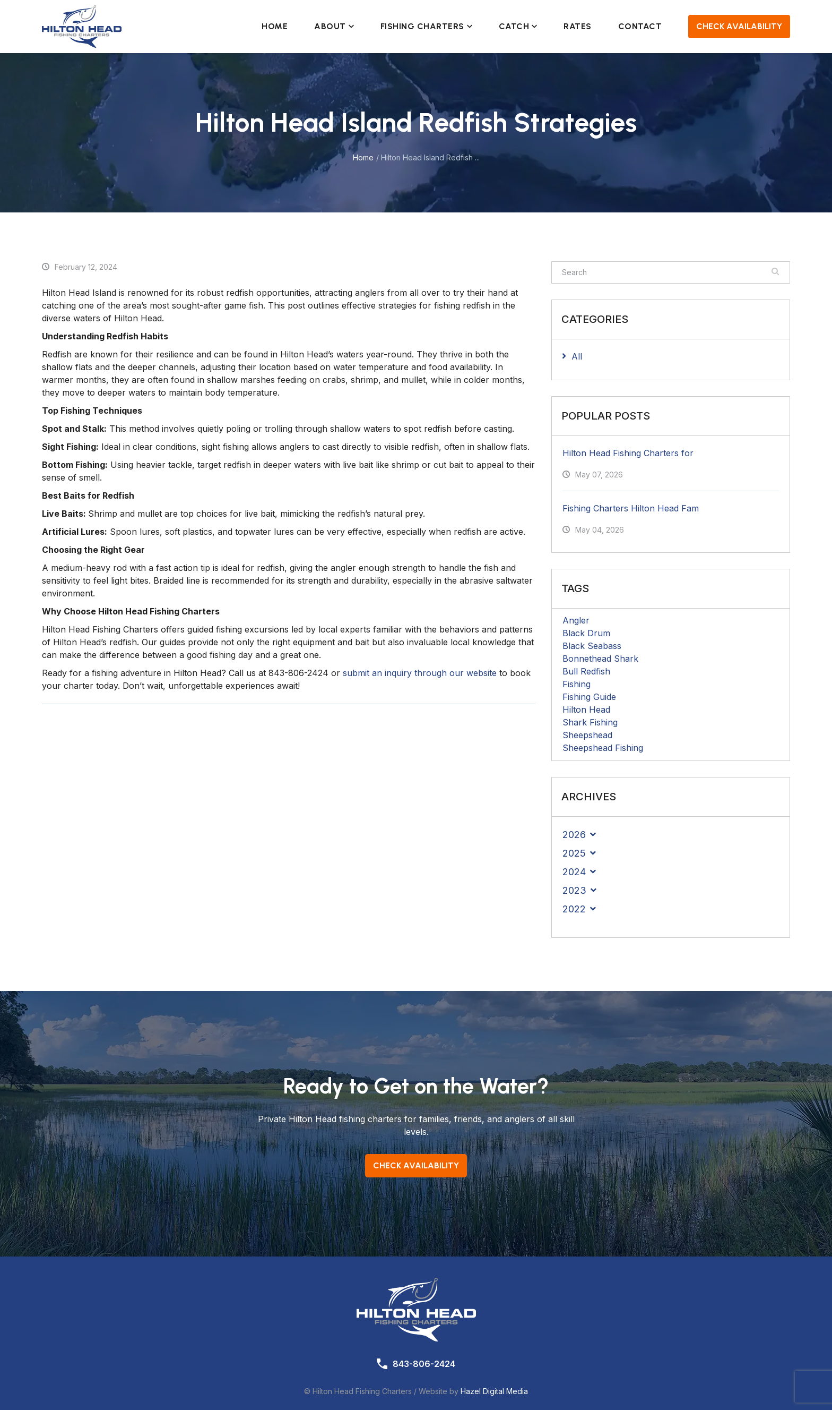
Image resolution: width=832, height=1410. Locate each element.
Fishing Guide (589, 696)
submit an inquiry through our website (420, 673)
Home (275, 26)
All (576, 356)
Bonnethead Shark (600, 658)
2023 (574, 890)
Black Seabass (591, 645)
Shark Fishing (590, 722)
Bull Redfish (586, 671)
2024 (574, 871)
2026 (574, 834)
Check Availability (739, 26)
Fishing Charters (426, 26)
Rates (578, 26)
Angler (576, 620)
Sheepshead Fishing (602, 747)
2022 (574, 909)
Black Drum (586, 633)
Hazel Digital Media (494, 1391)
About (334, 26)
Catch (518, 26)
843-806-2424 (424, 1363)
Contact (640, 26)
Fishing (576, 684)
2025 (574, 853)
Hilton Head (586, 709)
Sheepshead (587, 735)
